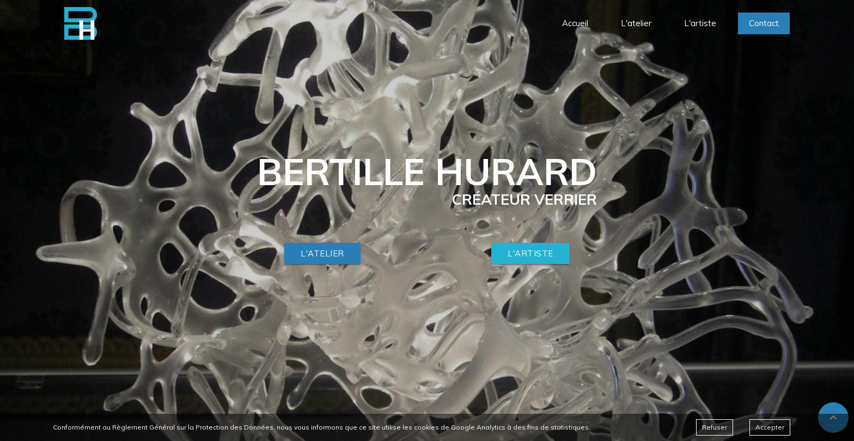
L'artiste (530, 253)
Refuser (714, 427)
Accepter (769, 427)
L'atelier (322, 253)
